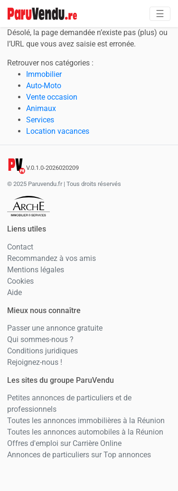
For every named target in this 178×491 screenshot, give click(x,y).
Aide (14, 292)
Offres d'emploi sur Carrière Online (64, 443)
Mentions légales (35, 269)
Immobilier (44, 74)
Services (40, 119)
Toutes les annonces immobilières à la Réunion (86, 420)
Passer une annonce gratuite (55, 328)
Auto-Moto (43, 85)
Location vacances (57, 131)
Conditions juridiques (42, 350)
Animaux (41, 108)
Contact (20, 246)
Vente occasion (51, 97)
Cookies (20, 281)
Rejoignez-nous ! (34, 362)
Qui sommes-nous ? (40, 339)
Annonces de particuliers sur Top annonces (79, 454)
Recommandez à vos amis (51, 258)
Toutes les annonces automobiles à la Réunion (85, 431)
